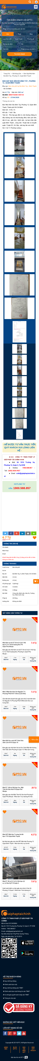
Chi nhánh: (5, 547)
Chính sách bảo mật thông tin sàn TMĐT (17, 991)
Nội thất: (4, 593)
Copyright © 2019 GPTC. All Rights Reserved (19, 1042)
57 (8, 97)
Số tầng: (4, 590)
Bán (8, 34)
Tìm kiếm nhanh (19, 54)
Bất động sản (17, 73)
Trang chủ (7, 73)
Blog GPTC (15, 1048)
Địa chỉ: (4, 574)
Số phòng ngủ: (6, 583)
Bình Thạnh (33, 86)
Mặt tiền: (5, 577)
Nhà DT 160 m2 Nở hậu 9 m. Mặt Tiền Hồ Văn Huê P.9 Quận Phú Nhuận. (13, 789)
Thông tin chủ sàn (10, 998)
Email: (4, 554)
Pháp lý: (4, 598)
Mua (31, 34)
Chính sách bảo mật (10, 984)
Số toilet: (5, 587)
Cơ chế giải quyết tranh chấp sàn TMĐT (16, 995)
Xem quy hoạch (33, 1048)
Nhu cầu (35, 739)
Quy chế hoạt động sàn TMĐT (13, 988)
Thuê (19, 34)
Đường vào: (5, 580)
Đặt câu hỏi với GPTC (19, 1057)
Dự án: (4, 570)
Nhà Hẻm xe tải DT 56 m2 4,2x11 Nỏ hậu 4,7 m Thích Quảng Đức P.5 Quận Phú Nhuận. (14, 644)
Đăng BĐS (6, 1048)
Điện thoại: (5, 550)
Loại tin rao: (5, 567)
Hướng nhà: (5, 601)
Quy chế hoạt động (10, 981)
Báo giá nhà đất (24, 1049)
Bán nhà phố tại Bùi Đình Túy (18, 86)
